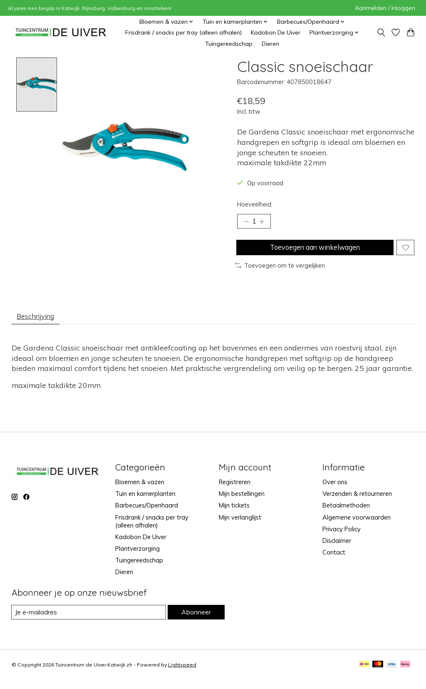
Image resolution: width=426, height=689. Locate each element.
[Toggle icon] (381, 33)
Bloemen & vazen (139, 490)
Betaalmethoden (346, 514)
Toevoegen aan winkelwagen (313, 250)
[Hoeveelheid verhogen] (264, 222)
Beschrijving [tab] (39, 323)
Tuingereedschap (229, 43)
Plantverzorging (137, 557)
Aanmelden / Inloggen (385, 8)
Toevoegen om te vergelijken (280, 271)
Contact (333, 561)
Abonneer (195, 620)
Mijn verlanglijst (240, 526)
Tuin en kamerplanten (145, 502)
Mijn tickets (234, 514)
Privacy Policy (341, 537)
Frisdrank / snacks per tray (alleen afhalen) (183, 32)
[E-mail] (88, 620)
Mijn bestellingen (242, 502)
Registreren (234, 490)
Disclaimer (336, 549)
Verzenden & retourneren (357, 502)
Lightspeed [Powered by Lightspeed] (182, 674)
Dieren (270, 43)
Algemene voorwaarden (356, 526)
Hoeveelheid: (254, 204)
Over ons (334, 490)
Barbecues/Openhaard (146, 514)
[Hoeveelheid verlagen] (246, 222)
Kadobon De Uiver (275, 32)
